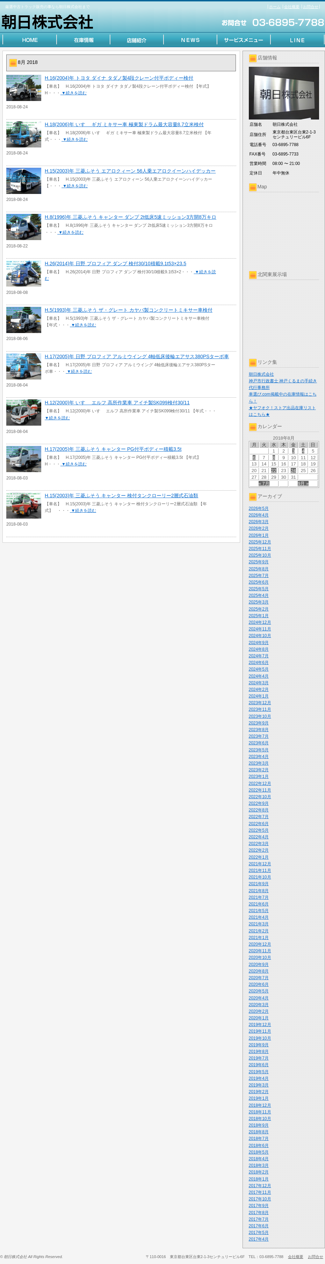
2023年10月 (260, 716)
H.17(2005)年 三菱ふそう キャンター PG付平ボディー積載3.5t (113, 449)
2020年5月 (259, 991)
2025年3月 (259, 602)
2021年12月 (260, 863)
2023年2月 (259, 769)
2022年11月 (260, 790)
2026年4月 (259, 515)
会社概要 (291, 7)
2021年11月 (260, 870)
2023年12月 (260, 702)
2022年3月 (259, 843)
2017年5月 (259, 1232)
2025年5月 (259, 588)
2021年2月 (259, 931)
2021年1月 (259, 937)
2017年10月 (260, 1199)
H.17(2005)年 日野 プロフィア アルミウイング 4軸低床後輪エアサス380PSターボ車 (137, 356)
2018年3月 (259, 1165)
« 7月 (264, 483)
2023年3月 (259, 763)
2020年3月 (259, 1004)
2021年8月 (259, 890)
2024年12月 (260, 622)
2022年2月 (259, 850)
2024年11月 (260, 629)
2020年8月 (259, 971)
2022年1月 (259, 857)
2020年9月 (259, 964)
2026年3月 (259, 521)
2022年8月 (259, 810)
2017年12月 (260, 1185)
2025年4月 (259, 595)
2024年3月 (259, 682)
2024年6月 (259, 662)
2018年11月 (260, 1112)
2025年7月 (259, 575)
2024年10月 (260, 635)
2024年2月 (259, 689)
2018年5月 (259, 1152)
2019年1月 (259, 1098)
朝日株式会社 (261, 374)
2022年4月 (259, 837)
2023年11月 (260, 709)
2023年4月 (259, 756)
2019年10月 (260, 1038)
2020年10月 (260, 957)
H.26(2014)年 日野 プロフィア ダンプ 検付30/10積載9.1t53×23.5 (115, 263)
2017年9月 (259, 1205)
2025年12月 (260, 542)
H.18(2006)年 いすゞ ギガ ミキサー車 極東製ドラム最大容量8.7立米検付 (124, 124)
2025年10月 (260, 555)
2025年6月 (259, 582)
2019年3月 (259, 1085)
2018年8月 (259, 1131)
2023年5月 (259, 749)
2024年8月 (259, 649)
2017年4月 (259, 1239)
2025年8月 (259, 568)
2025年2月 (259, 609)
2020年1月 (259, 1018)
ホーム (275, 7)
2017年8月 (259, 1212)
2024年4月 (259, 676)
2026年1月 (259, 535)
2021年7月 (259, 897)
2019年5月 (259, 1071)
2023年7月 (259, 736)
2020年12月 (260, 944)
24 (293, 470)
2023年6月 (259, 743)
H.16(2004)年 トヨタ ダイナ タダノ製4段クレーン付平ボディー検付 (119, 78)
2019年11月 (260, 1031)
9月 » (303, 483)
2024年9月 (259, 642)
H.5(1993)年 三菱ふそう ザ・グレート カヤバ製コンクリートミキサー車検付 (128, 310)
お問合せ (310, 7)
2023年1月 (259, 776)
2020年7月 (259, 977)
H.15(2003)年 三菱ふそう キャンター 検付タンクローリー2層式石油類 (121, 495)
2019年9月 (259, 1044)
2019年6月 (259, 1064)
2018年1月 (259, 1179)
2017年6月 (259, 1225)
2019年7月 (259, 1058)
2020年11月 (260, 950)
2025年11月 (260, 548)
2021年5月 (259, 910)
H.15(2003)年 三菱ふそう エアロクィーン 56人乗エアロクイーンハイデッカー (130, 171)
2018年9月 (259, 1125)
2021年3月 (259, 924)
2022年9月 (259, 803)
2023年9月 (259, 723)
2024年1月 (259, 696)
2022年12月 (260, 783)
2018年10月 (260, 1118)
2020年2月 (259, 1011)
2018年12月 (260, 1105)
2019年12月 (260, 1024)
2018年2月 (259, 1172)
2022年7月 (259, 816)
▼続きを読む (73, 93)
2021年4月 (259, 917)
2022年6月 (259, 823)
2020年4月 (259, 998)
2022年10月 (260, 796)
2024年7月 (259, 655)
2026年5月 (259, 508)
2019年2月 (259, 1091)
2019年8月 (259, 1051)
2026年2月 (259, 528)
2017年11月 (260, 1192)
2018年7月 (259, 1138)
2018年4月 (259, 1158)
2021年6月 (259, 904)
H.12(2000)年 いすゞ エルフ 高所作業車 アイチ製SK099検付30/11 (117, 402)
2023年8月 (259, 729)
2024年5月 (259, 669)
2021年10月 (260, 877)
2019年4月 (259, 1078)
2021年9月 (259, 883)
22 (273, 470)
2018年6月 (259, 1145)
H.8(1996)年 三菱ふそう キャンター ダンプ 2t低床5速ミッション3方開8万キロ (130, 217)
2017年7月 (259, 1219)
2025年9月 (259, 561)
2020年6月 (259, 984)
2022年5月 (259, 830)
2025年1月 (259, 615)
